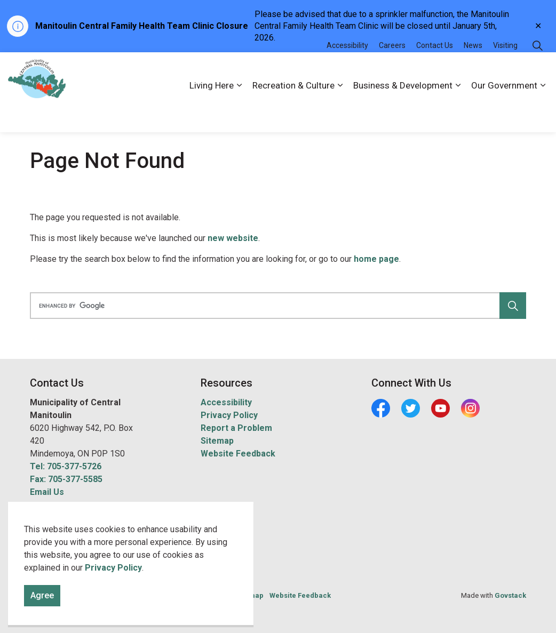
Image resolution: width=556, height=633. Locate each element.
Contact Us (434, 72)
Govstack (510, 595)
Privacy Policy (113, 612)
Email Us (47, 492)
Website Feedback (238, 453)
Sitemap (217, 441)
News (473, 72)
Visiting (505, 72)
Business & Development (402, 112)
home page (376, 259)
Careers (392, 72)
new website (233, 238)
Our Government (504, 112)
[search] (275, 305)
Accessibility (347, 72)
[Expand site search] (537, 72)
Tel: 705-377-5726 (65, 466)
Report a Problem (236, 428)
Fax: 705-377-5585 (66, 479)
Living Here (211, 112)
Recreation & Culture (293, 112)
